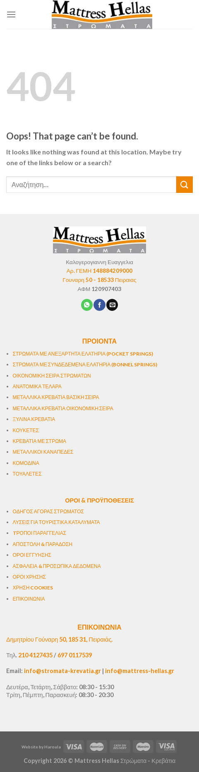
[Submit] (184, 184)
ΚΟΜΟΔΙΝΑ (26, 463)
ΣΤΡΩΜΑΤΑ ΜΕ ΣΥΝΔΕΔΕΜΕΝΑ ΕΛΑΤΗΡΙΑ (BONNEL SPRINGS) (85, 364)
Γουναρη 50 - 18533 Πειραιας (99, 280)
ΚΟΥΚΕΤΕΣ (26, 430)
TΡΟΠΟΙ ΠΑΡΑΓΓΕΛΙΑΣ (39, 533)
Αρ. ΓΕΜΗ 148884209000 (100, 270)
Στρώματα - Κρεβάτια (148, 760)
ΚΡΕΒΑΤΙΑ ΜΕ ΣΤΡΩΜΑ (40, 441)
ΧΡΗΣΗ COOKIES (33, 587)
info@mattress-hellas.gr (139, 670)
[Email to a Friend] (112, 305)
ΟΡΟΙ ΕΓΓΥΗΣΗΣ (32, 555)
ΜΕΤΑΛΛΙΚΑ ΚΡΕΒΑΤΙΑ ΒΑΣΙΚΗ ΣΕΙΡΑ (56, 397)
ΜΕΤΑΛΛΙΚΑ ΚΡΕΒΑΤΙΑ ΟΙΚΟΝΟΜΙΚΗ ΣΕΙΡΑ (63, 408)
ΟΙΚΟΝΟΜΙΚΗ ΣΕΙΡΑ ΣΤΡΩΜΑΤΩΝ (52, 376)
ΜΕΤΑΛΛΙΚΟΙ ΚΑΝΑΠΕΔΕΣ (43, 452)
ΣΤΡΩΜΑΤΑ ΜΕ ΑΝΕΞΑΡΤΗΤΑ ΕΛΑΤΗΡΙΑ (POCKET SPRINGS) (83, 354)
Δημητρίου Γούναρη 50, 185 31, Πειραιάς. (59, 639)
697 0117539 (75, 655)
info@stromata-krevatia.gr (62, 670)
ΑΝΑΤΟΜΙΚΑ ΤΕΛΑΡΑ (37, 386)
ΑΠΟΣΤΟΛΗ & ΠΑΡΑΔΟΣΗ (42, 544)
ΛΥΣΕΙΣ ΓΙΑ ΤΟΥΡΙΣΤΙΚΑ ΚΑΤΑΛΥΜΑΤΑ (56, 522)
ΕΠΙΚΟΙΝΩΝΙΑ (29, 599)
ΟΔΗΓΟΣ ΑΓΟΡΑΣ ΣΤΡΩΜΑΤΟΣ (48, 511)
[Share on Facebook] (99, 305)
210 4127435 (35, 655)
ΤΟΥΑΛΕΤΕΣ (27, 474)
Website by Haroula (41, 746)
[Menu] (11, 14)
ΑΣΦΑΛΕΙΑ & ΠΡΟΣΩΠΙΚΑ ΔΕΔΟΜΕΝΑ (57, 566)
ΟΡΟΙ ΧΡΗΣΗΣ (29, 577)
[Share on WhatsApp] (87, 305)
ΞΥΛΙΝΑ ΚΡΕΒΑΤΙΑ (34, 419)
